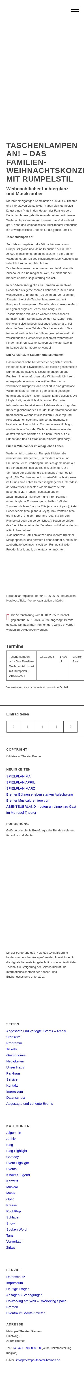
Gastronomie (16, 1055)
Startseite (13, 1037)
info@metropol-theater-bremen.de (38, 1360)
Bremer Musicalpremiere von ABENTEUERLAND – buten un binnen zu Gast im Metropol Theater (41, 806)
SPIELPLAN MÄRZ (20, 788)
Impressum (14, 1091)
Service (11, 1079)
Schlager (12, 1217)
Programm (14, 1043)
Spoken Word (16, 1229)
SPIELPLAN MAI (19, 776)
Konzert (12, 1181)
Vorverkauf (14, 1241)
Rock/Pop (13, 1211)
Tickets (11, 1049)
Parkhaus (13, 1073)
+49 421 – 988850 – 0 (27, 1348)
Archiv (11, 1139)
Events (11, 1169)
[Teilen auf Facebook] (13, 726)
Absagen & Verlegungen (24, 1295)
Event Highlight (17, 1163)
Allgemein (13, 1133)
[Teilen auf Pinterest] (56, 726)
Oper (10, 1199)
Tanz (9, 1235)
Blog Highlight (16, 1151)
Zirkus (10, 1247)
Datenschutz (15, 1097)
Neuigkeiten (15, 1061)
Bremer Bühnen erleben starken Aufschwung (39, 794)
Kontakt (12, 1085)
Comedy (12, 1157)
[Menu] (71, 9)
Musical (12, 1187)
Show (10, 1223)
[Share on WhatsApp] (42, 726)
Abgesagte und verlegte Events (29, 1103)
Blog (9, 1145)
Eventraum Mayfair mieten (25, 1313)
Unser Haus (15, 1067)
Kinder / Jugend (18, 1175)
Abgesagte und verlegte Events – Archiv (36, 1031)
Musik (10, 1193)
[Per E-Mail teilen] (71, 726)
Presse (11, 1205)
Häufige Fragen (17, 1289)
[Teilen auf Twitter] (28, 726)
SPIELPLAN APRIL (20, 782)
